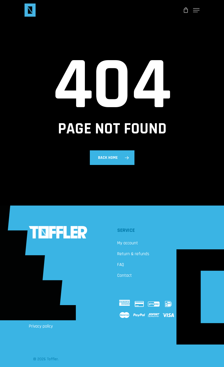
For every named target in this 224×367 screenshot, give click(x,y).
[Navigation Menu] (196, 10)
